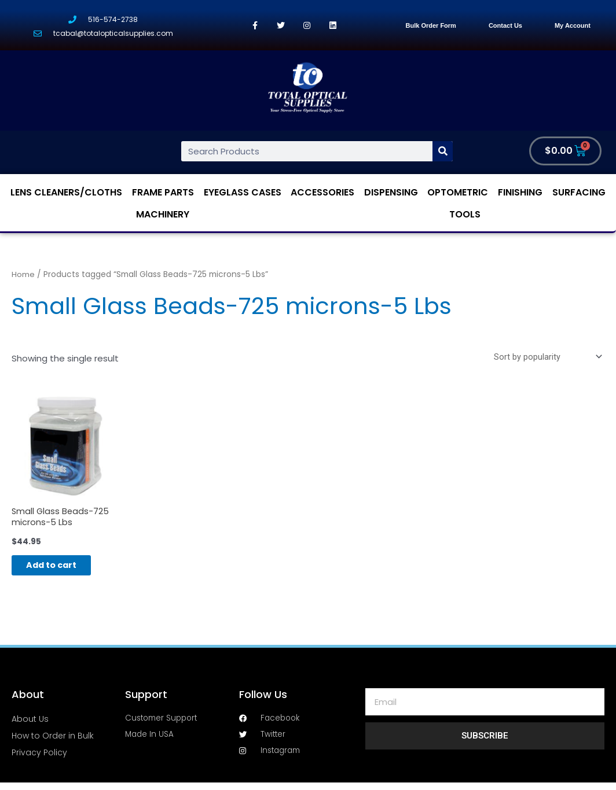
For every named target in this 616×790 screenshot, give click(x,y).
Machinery (162, 214)
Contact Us (505, 25)
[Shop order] (545, 358)
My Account (573, 25)
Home (23, 275)
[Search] (442, 151)
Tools (465, 214)
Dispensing (391, 193)
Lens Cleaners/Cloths (66, 193)
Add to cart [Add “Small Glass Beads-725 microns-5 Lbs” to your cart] (61, 569)
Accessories (322, 193)
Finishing (520, 193)
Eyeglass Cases (242, 193)
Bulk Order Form (430, 25)
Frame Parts (163, 193)
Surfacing (579, 193)
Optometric (457, 193)
